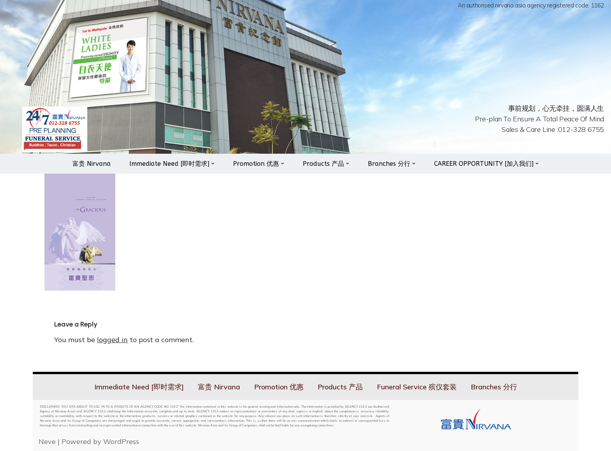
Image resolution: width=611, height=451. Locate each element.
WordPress (121, 441)
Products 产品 (340, 386)
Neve (47, 441)
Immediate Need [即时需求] (139, 386)
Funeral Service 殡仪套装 (417, 386)
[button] (212, 163)
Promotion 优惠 (279, 386)
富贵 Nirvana (91, 163)
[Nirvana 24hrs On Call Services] (54, 129)
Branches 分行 (494, 386)
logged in (112, 339)
